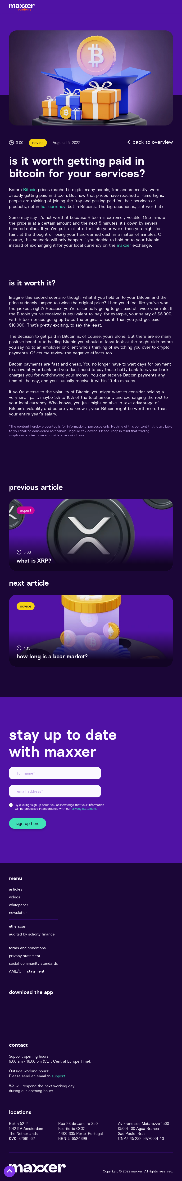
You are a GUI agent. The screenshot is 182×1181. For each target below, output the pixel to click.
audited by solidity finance (32, 934)
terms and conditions (27, 948)
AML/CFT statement (26, 971)
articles (15, 889)
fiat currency (53, 206)
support (58, 1076)
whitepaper (18, 905)
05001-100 (126, 1128)
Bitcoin (29, 189)
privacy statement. (84, 808)
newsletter (18, 913)
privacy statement (24, 956)
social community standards (33, 963)
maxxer (124, 245)
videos (14, 897)
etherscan (17, 926)
